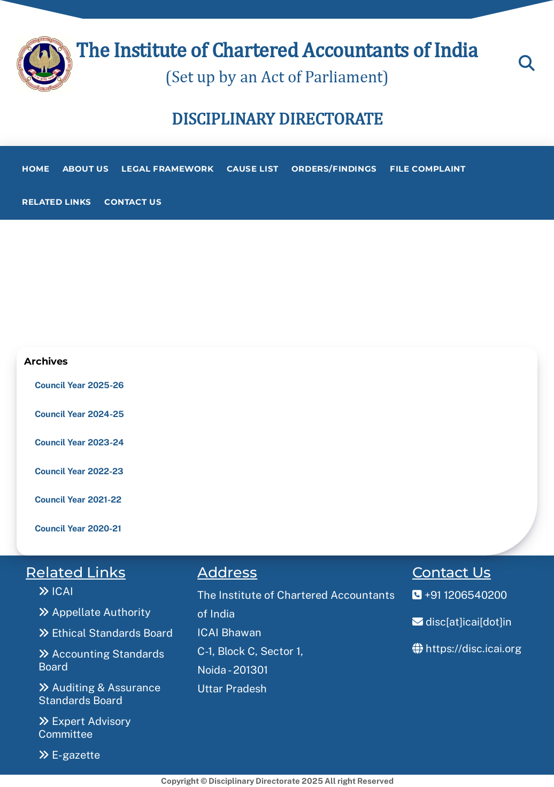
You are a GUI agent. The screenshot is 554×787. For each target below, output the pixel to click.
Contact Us (132, 202)
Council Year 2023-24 (79, 442)
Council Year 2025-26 (79, 385)
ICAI (56, 591)
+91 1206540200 (459, 595)
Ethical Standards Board (106, 633)
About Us (86, 169)
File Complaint (428, 169)
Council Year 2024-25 (79, 414)
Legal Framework (167, 169)
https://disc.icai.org (466, 648)
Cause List (253, 169)
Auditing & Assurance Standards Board (99, 694)
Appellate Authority (95, 612)
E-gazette (69, 755)
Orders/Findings (334, 169)
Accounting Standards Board (101, 660)
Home (35, 169)
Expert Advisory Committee (85, 727)
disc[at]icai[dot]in (462, 621)
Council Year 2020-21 (78, 528)
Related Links (56, 202)
